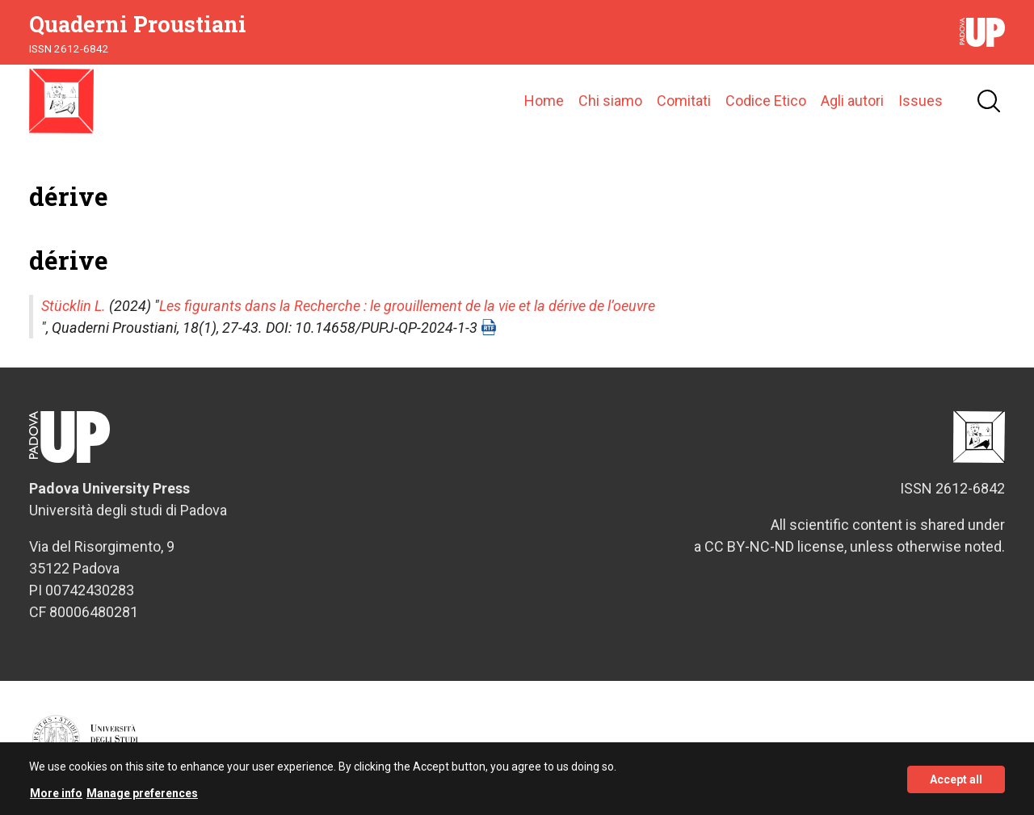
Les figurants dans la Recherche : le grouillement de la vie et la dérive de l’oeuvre (407, 305)
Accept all (956, 785)
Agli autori (852, 100)
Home (544, 100)
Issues (920, 100)
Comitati (684, 100)
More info (56, 799)
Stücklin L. (73, 305)
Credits (989, 747)
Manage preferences (142, 799)
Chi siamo (610, 100)
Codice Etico (765, 100)
